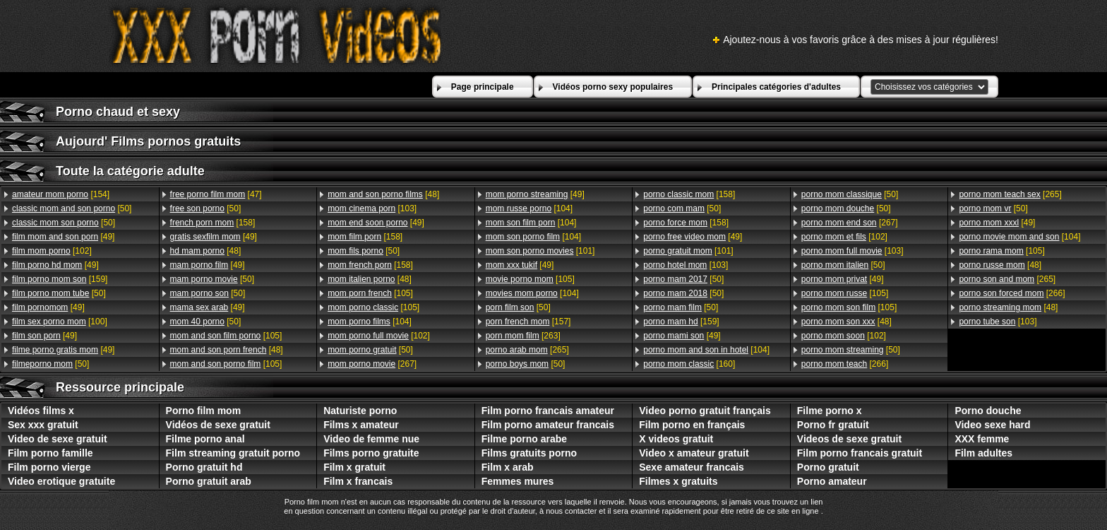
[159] (59, 279)
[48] (205, 251)
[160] (689, 364)
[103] (372, 208)
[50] (71, 208)
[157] (528, 321)
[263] (523, 336)
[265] (527, 350)
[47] (216, 194)
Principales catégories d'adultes (776, 87)
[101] (540, 251)
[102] (52, 251)
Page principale (482, 87)
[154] (60, 194)
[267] (372, 364)
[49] (63, 237)
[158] (213, 223)
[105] (226, 336)
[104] (370, 321)
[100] (59, 321)
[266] (844, 364)
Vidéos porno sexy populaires (613, 87)
